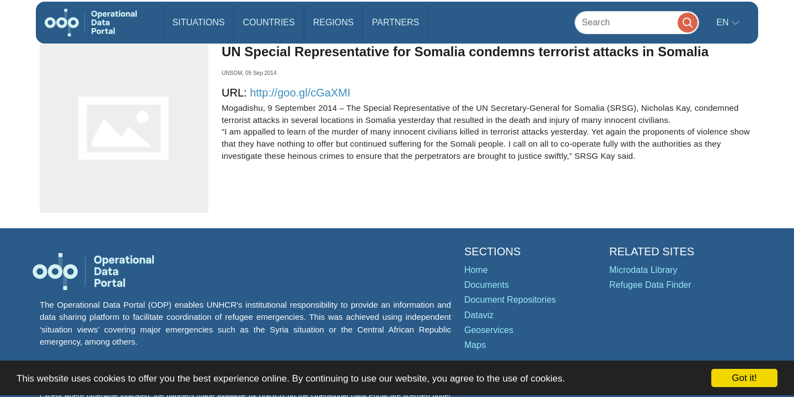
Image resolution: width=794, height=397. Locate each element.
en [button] (723, 22)
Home (476, 270)
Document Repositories (510, 299)
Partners (395, 22)
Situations (199, 22)
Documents (486, 284)
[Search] (637, 22)
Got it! (744, 378)
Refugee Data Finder (650, 284)
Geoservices (488, 330)
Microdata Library (643, 270)
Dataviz (478, 315)
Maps (475, 345)
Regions (333, 22)
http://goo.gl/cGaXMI (300, 93)
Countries (268, 22)
